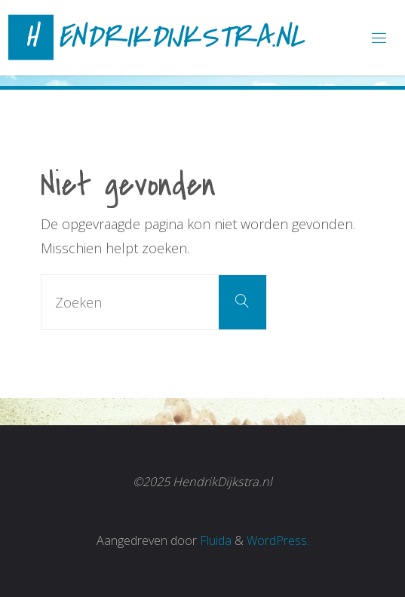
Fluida (214, 540)
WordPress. (278, 540)
